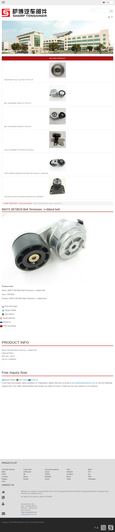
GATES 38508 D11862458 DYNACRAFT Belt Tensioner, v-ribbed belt (26, 173)
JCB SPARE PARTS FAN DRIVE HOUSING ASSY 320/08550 (23, 197)
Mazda (25, 476)
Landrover (5, 476)
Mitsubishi (48, 476)
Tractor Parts (27, 469)
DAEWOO (69, 472)
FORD (4, 474)
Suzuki (47, 479)
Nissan (68, 476)
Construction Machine (52, 469)
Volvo (3, 481)
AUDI (68, 469)
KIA (89, 474)
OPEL (90, 476)
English (106, 2)
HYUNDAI (69, 474)
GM (24, 474)
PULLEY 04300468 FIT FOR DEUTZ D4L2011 (19, 150)
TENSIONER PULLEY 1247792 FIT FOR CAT (18, 80)
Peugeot (4, 479)
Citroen (47, 472)
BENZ (90, 469)
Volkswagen (92, 479)
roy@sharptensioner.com (84, 383)
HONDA (47, 474)
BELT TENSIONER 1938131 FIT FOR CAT (17, 103)
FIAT (89, 472)
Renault (25, 479)
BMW (3, 472)
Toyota (68, 479)
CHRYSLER (27, 472)
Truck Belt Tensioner (8, 469)
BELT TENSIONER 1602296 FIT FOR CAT (17, 126)
